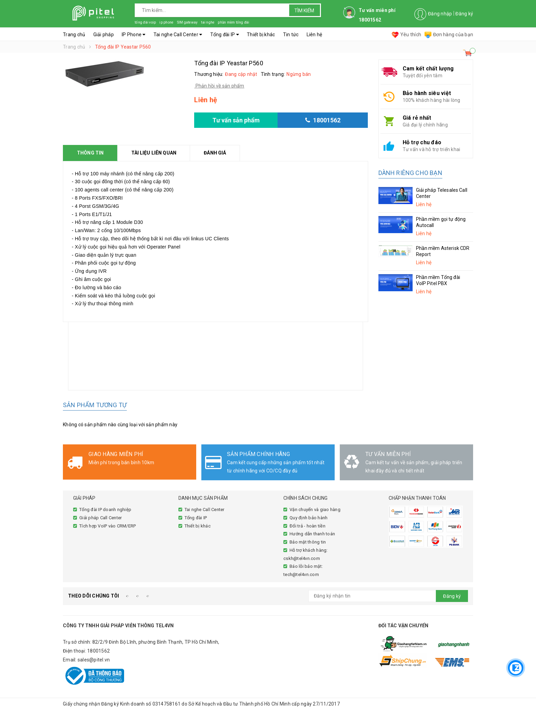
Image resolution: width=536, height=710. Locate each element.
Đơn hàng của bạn (449, 34)
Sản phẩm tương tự (95, 404)
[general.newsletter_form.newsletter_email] (388, 596)
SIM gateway (187, 22)
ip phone (166, 22)
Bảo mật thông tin (308, 542)
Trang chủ (74, 34)
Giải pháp (103, 34)
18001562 (98, 651)
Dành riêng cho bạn (410, 172)
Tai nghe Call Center (177, 34)
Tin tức (291, 34)
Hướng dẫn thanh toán (312, 533)
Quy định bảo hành (308, 517)
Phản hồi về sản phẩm (219, 86)
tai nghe (207, 22)
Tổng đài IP (224, 34)
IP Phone (134, 34)
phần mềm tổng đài (233, 22)
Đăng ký (464, 13)
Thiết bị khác (261, 34)
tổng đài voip (145, 22)
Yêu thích (406, 34)
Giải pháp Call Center (100, 517)
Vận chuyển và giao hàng (315, 509)
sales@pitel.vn (94, 659)
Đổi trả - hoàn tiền (307, 525)
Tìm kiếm (304, 10)
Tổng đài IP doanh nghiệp (105, 509)
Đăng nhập (440, 13)
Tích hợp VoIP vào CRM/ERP (107, 525)
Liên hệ (314, 34)
